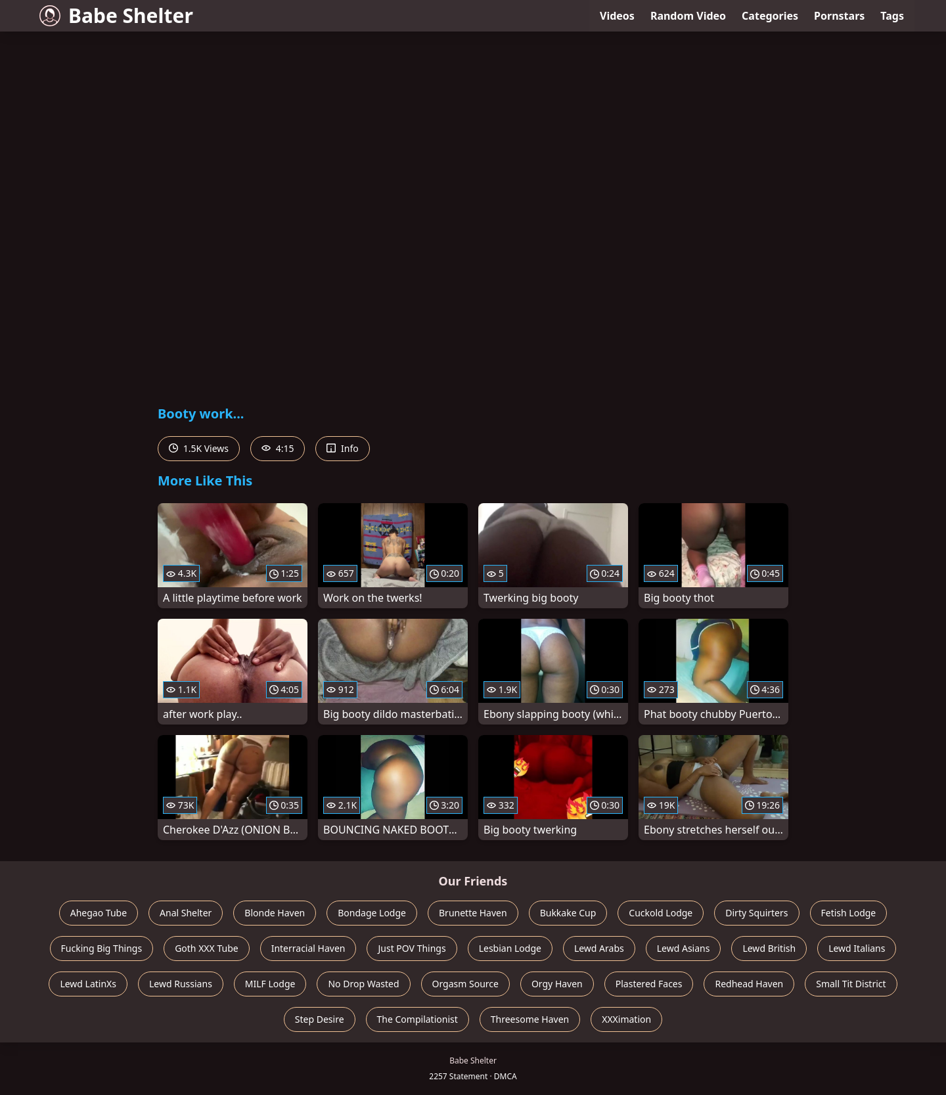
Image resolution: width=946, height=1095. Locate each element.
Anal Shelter (186, 912)
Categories (770, 16)
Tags (892, 16)
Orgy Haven (557, 983)
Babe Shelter (116, 15)
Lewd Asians (683, 948)
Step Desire (319, 1019)
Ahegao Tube (98, 912)
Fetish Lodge (848, 912)
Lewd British (769, 948)
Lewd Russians (180, 983)
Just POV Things (411, 948)
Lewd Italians (856, 948)
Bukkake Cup (568, 912)
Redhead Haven (749, 983)
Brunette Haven (473, 912)
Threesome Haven (530, 1019)
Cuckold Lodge (660, 912)
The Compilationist (417, 1019)
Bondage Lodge (372, 912)
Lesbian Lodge (510, 948)
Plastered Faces (649, 983)
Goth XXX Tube (206, 948)
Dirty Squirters (756, 912)
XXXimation (626, 1019)
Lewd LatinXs (88, 983)
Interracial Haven (308, 948)
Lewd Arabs (599, 948)
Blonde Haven (274, 912)
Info (342, 448)
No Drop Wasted (363, 983)
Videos (617, 16)
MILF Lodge (270, 983)
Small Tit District (851, 983)
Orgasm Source (465, 983)
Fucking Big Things (102, 948)
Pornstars (839, 16)
